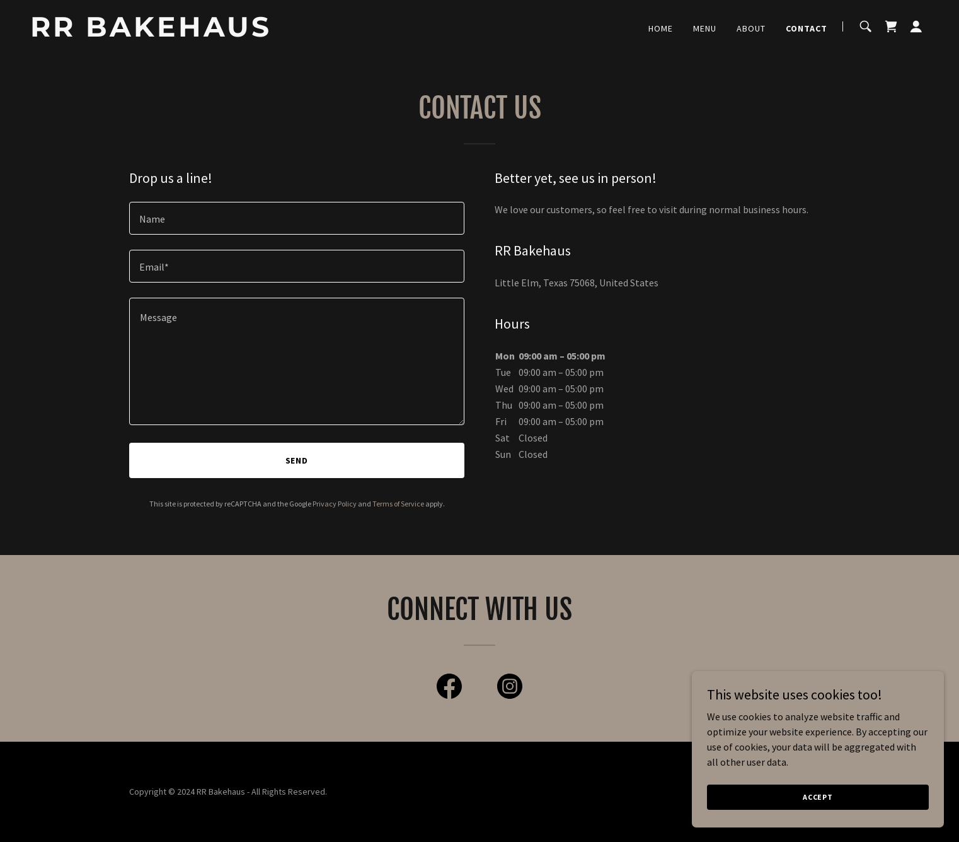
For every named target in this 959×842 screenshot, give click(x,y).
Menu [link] (704, 28)
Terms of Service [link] (398, 503)
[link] (187, 32)
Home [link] (660, 28)
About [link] (751, 28)
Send (297, 460)
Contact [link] (806, 28)
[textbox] (296, 218)
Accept (818, 797)
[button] (916, 26)
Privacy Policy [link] (335, 503)
